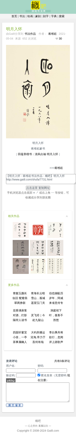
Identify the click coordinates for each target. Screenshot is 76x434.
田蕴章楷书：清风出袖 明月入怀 (38, 154)
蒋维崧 (52, 33)
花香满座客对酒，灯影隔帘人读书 (20, 315)
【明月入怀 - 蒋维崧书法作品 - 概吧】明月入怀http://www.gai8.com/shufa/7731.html (41, 179)
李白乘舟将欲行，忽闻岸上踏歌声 (56, 337)
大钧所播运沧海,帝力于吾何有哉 (38, 337)
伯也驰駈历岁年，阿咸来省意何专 (56, 298)
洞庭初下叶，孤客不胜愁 (56, 315)
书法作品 (30, 33)
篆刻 (38, 16)
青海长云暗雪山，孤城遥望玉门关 (38, 298)
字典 (54, 16)
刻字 (46, 16)
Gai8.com (53, 430)
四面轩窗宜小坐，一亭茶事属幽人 (20, 337)
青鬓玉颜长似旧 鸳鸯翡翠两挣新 (19, 298)
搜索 (62, 16)
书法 (22, 16)
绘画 (30, 16)
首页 (14, 16)
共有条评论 (62, 361)
